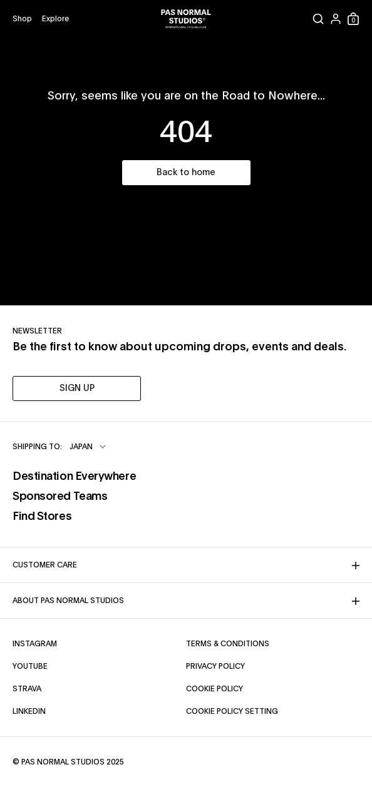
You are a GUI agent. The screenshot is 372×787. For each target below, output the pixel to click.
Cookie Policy (214, 689)
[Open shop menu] (22, 19)
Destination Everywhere (74, 476)
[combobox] (88, 447)
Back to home (186, 172)
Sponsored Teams (60, 496)
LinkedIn (29, 711)
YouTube (30, 666)
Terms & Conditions (227, 643)
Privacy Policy (215, 666)
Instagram (35, 643)
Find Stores (42, 516)
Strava (27, 689)
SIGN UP (77, 388)
